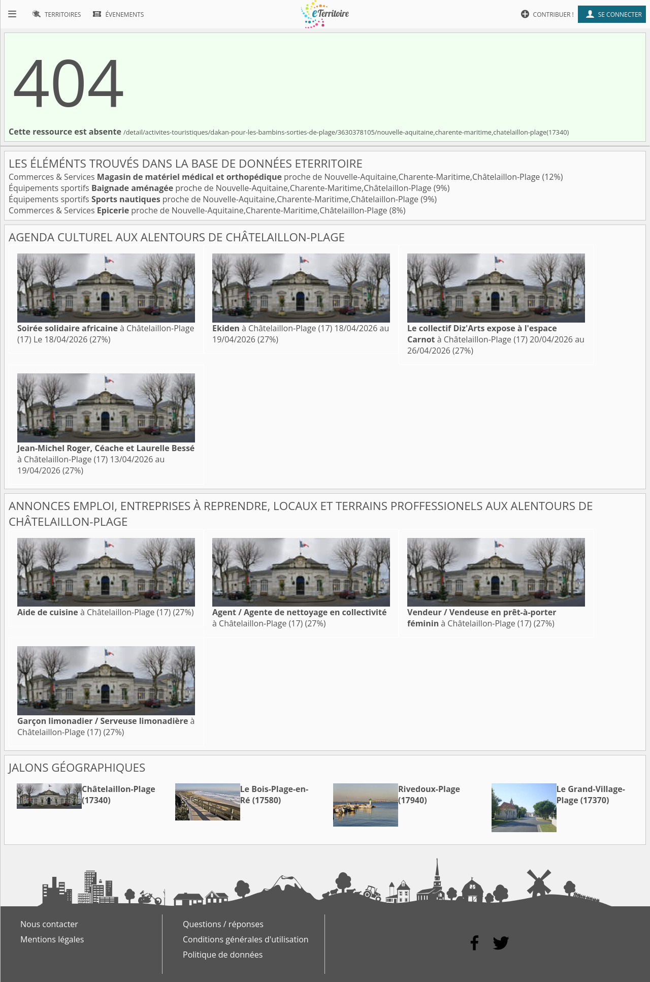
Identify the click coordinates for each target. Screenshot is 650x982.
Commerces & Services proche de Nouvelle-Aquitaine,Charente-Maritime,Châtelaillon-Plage (275, 176)
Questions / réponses (223, 924)
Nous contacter (49, 924)
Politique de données (223, 954)
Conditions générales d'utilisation (246, 939)
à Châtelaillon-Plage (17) (272, 328)
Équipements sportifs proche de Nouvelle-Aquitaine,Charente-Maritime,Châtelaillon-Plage (221, 188)
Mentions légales (52, 939)
